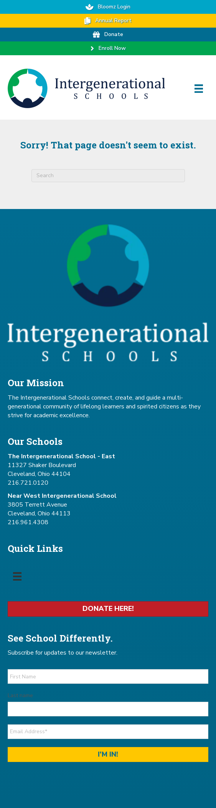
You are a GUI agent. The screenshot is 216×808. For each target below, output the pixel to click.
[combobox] (108, 175)
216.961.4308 (28, 522)
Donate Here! (108, 608)
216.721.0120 (28, 483)
